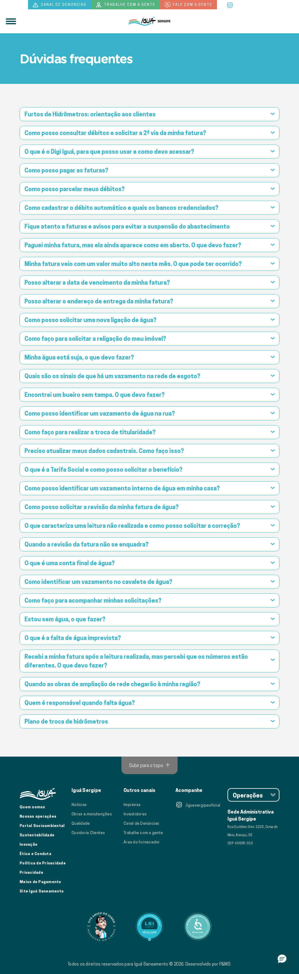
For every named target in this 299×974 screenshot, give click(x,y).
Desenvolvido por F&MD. (208, 964)
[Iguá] (149, 21)
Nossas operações (38, 816)
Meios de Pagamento (40, 881)
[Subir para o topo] (149, 765)
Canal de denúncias (59, 5)
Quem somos (32, 807)
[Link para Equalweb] (149, 926)
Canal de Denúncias (141, 823)
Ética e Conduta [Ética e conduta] (35, 853)
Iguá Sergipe (86, 790)
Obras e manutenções (92, 814)
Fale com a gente (188, 5)
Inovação (28, 844)
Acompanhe (188, 790)
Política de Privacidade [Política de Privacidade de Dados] (43, 863)
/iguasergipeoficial (197, 805)
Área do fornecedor (142, 842)
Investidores (135, 814)
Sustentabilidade (37, 835)
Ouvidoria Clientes (88, 832)
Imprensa (132, 804)
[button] (282, 958)
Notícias (79, 804)
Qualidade (81, 823)
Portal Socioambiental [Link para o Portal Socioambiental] (42, 825)
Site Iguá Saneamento (42, 891)
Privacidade (31, 872)
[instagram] (230, 4)
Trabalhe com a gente (125, 5)
